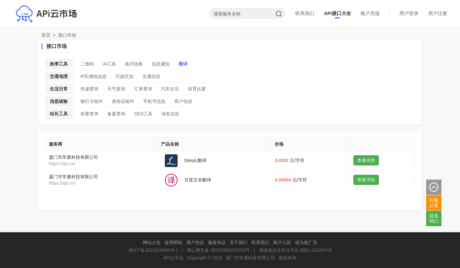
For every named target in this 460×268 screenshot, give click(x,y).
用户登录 (408, 13)
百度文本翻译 (197, 179)
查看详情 (366, 160)
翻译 (183, 63)
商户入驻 (282, 242)
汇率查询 (143, 88)
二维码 (87, 63)
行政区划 (125, 76)
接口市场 (67, 35)
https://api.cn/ (62, 163)
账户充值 (370, 13)
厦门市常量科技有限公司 (73, 157)
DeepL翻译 (195, 160)
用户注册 (437, 13)
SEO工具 (143, 113)
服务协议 (217, 242)
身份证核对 (123, 101)
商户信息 (183, 101)
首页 (46, 35)
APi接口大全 (337, 13)
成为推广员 (306, 242)
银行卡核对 (91, 101)
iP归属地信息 (93, 76)
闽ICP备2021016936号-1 (153, 250)
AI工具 (109, 63)
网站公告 (152, 242)
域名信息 (170, 113)
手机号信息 (154, 101)
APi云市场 (173, 257)
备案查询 (116, 113)
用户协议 (195, 242)
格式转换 (134, 63)
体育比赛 (197, 88)
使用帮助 (173, 242)
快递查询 (89, 88)
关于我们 (239, 242)
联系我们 (304, 13)
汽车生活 (170, 88)
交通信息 (151, 76)
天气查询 (116, 88)
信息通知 (161, 63)
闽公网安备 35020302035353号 (218, 250)
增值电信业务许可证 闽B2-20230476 (295, 250)
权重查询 (89, 113)
